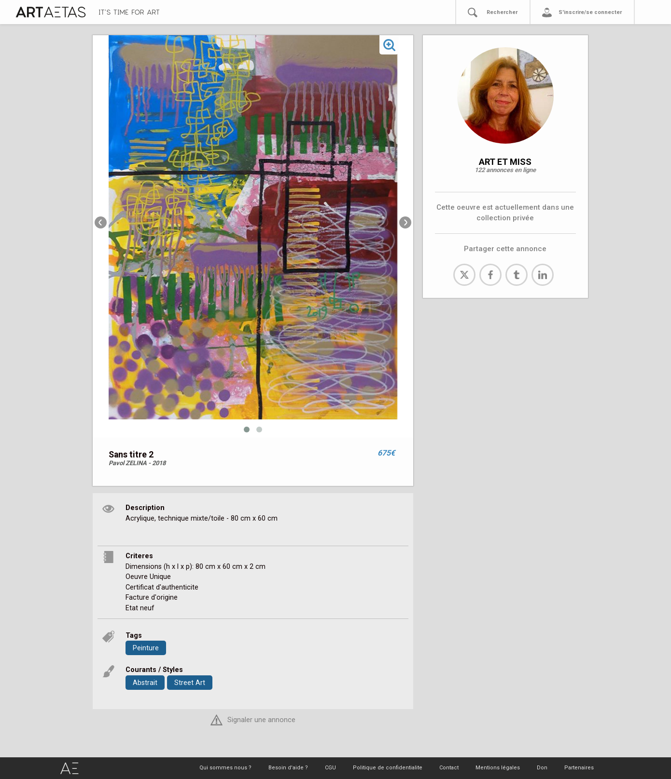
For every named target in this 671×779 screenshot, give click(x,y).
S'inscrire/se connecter (590, 12)
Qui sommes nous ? (225, 768)
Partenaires (579, 768)
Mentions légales (497, 768)
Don (542, 768)
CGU (330, 768)
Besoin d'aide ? (288, 768)
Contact (449, 768)
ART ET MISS (505, 161)
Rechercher (502, 12)
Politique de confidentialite (387, 768)
